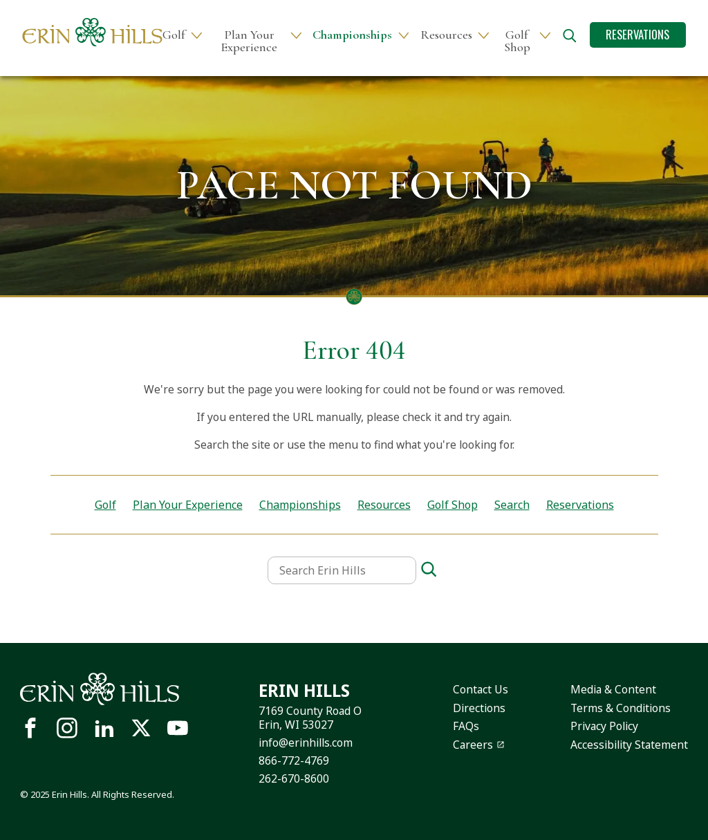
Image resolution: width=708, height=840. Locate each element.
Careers (473, 744)
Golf (173, 34)
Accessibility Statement (629, 744)
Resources (446, 34)
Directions (479, 708)
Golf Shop (517, 41)
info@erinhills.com (306, 742)
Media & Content (613, 689)
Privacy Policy (604, 726)
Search (512, 504)
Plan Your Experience (249, 41)
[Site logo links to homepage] (92, 32)
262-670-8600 (294, 778)
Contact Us (480, 689)
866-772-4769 (294, 760)
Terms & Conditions (620, 708)
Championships (352, 34)
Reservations (637, 34)
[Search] (428, 570)
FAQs (466, 726)
